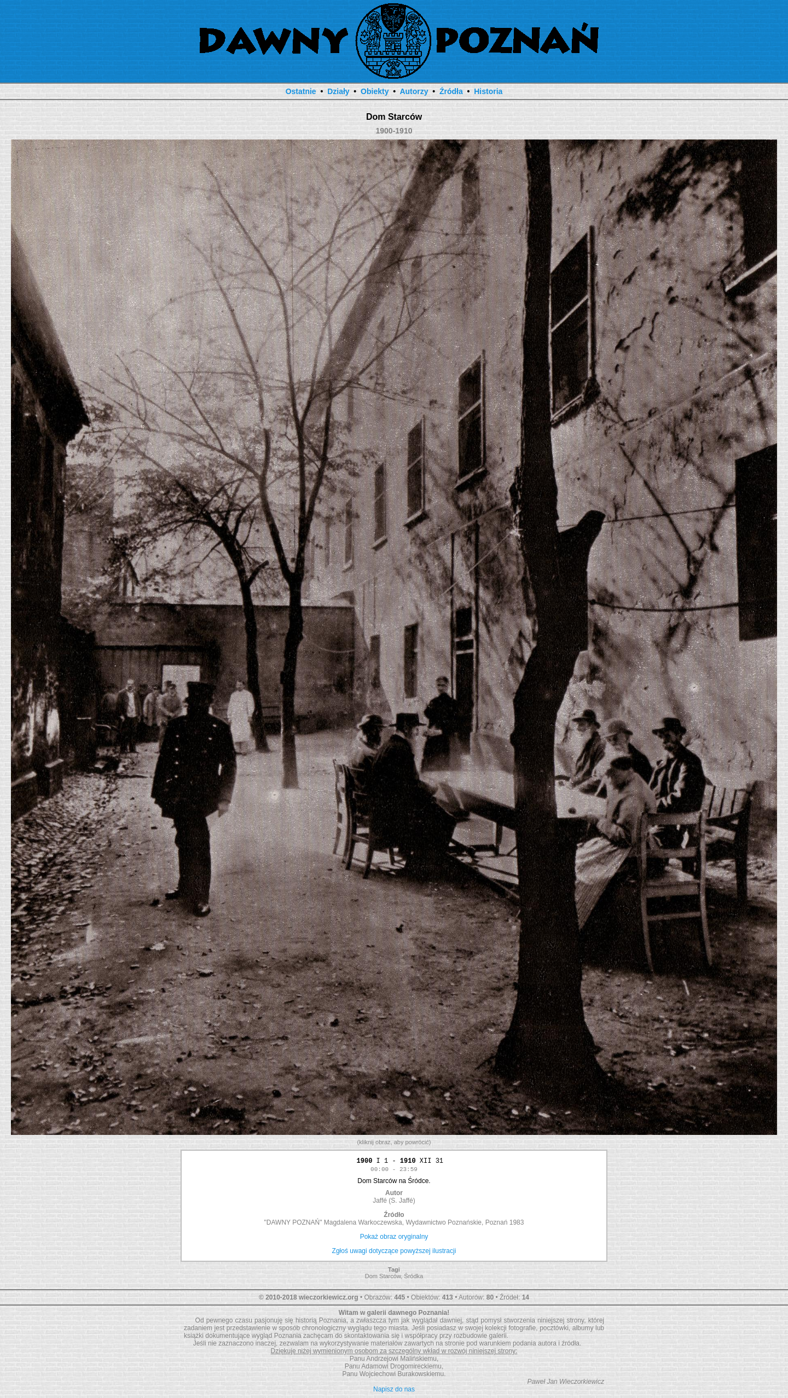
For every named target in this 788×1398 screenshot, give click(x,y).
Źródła (451, 91)
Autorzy (413, 91)
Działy (338, 91)
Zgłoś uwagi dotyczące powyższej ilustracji (394, 1252)
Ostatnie (301, 91)
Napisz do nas (394, 1391)
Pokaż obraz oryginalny (394, 1238)
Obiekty (375, 91)
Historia (488, 91)
